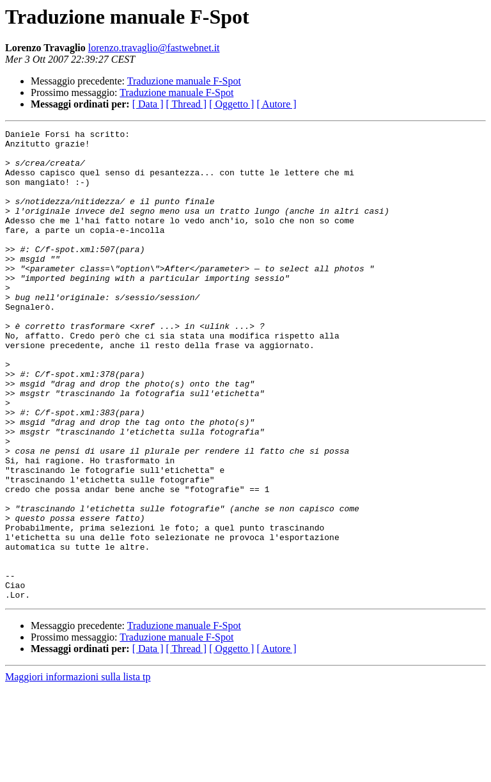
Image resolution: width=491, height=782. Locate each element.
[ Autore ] (276, 104)
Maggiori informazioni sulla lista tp (78, 770)
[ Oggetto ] (231, 104)
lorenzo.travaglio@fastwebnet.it (154, 47)
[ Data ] (148, 104)
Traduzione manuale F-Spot (184, 81)
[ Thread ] (186, 104)
